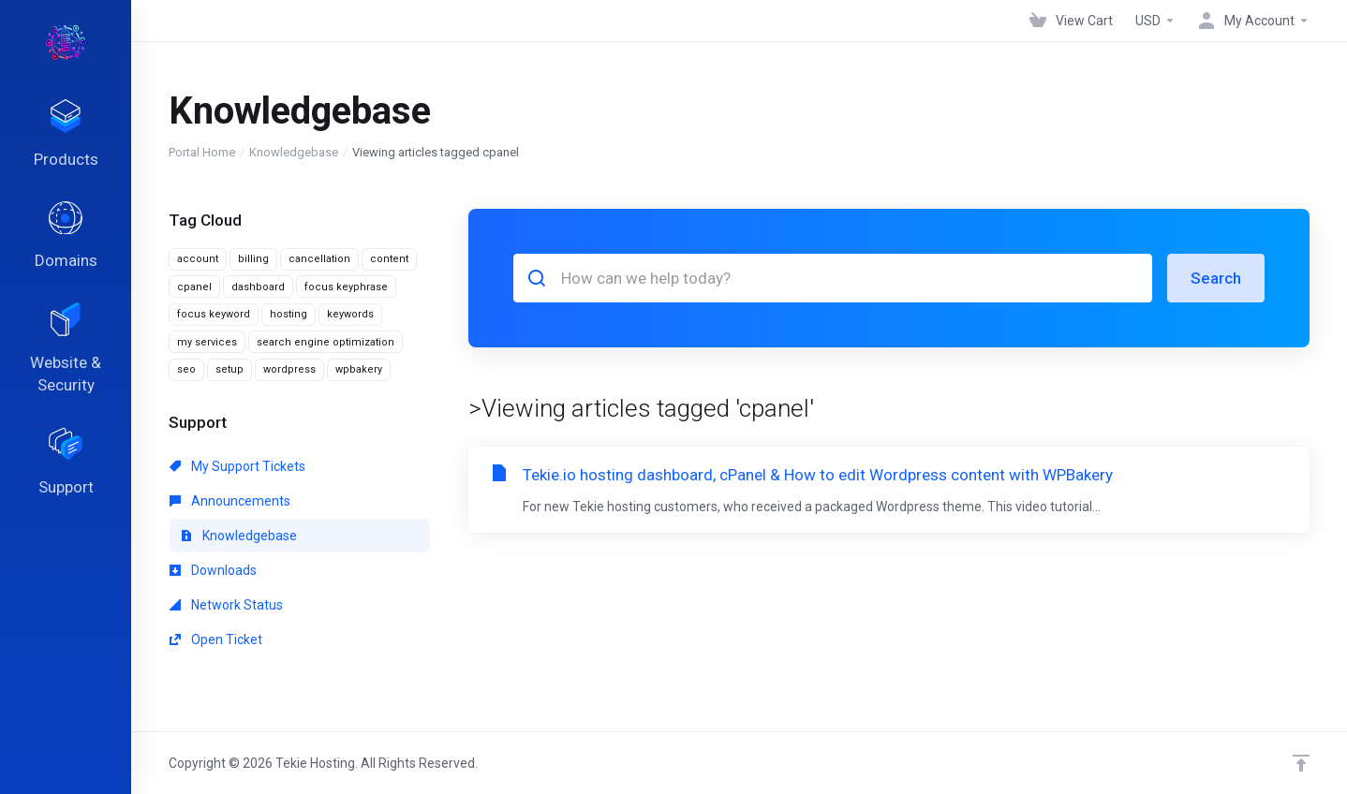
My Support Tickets (237, 466)
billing (253, 259)
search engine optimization (325, 342)
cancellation (319, 259)
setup (229, 369)
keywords (350, 314)
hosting (288, 314)
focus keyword (213, 314)
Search (1216, 278)
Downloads (213, 570)
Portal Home (202, 152)
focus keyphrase (346, 287)
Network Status (226, 604)
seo (186, 369)
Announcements (230, 500)
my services (207, 342)
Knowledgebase (293, 152)
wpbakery (358, 369)
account (197, 259)
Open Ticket (216, 639)
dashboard (258, 287)
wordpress (289, 369)
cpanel (194, 287)
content (389, 259)
